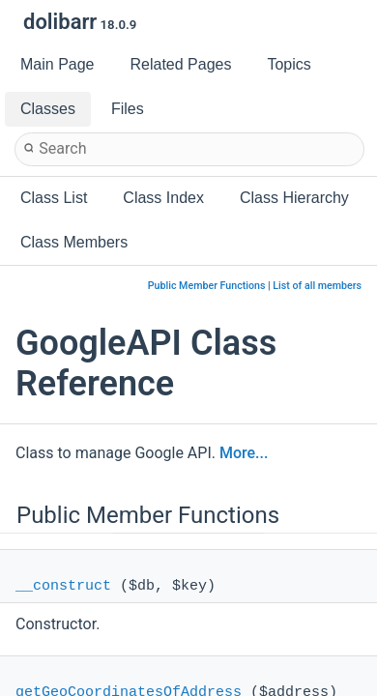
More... (243, 453)
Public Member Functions (207, 285)
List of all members (317, 285)
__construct (63, 586)
